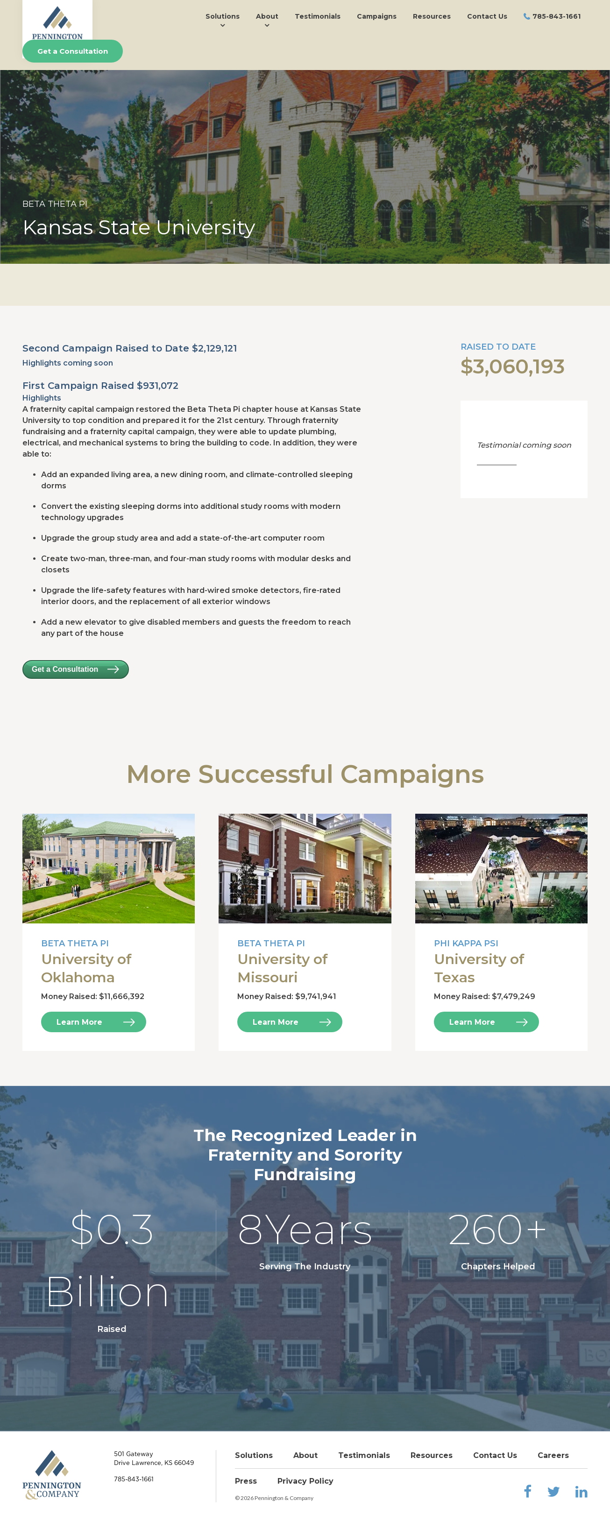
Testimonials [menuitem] (317, 16)
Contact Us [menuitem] (487, 16)
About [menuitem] (267, 16)
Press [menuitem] (246, 1481)
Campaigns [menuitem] (377, 16)
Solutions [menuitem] (223, 16)
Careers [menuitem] (553, 1455)
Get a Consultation (72, 51)
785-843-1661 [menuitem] (556, 16)
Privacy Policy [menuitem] (305, 1481)
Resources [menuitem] (432, 16)
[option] (305, 167)
